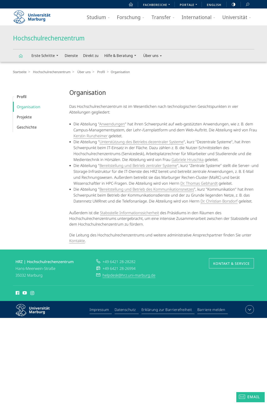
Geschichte (27, 127)
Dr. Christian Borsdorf (219, 201)
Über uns (154, 56)
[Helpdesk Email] (250, 397)
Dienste (71, 55)
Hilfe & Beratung (121, 56)
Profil (98, 72)
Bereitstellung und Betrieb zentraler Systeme (138, 165)
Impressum (99, 310)
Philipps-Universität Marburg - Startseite (35, 15)
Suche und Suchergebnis (245, 4)
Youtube (24, 293)
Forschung (132, 17)
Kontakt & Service (231, 263)
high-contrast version (231, 4)
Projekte (24, 116)
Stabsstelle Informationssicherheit (129, 212)
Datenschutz (125, 310)
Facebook (17, 293)
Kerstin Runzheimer (90, 135)
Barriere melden (211, 310)
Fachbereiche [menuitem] (157, 5)
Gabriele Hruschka (188, 159)
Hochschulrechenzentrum (23, 58)
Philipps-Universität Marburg (36, 313)
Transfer (164, 17)
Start (128, 4)
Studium (99, 17)
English (214, 5)
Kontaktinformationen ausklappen (249, 309)
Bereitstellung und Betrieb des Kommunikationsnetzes (147, 189)
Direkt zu (90, 55)
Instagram (32, 293)
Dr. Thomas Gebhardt (199, 183)
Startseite (19, 72)
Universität (238, 17)
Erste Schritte (46, 56)
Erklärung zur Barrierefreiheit (166, 310)
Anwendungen (112, 123)
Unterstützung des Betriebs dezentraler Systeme (142, 141)
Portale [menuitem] (189, 5)
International (200, 17)
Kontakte (77, 240)
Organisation (28, 106)
